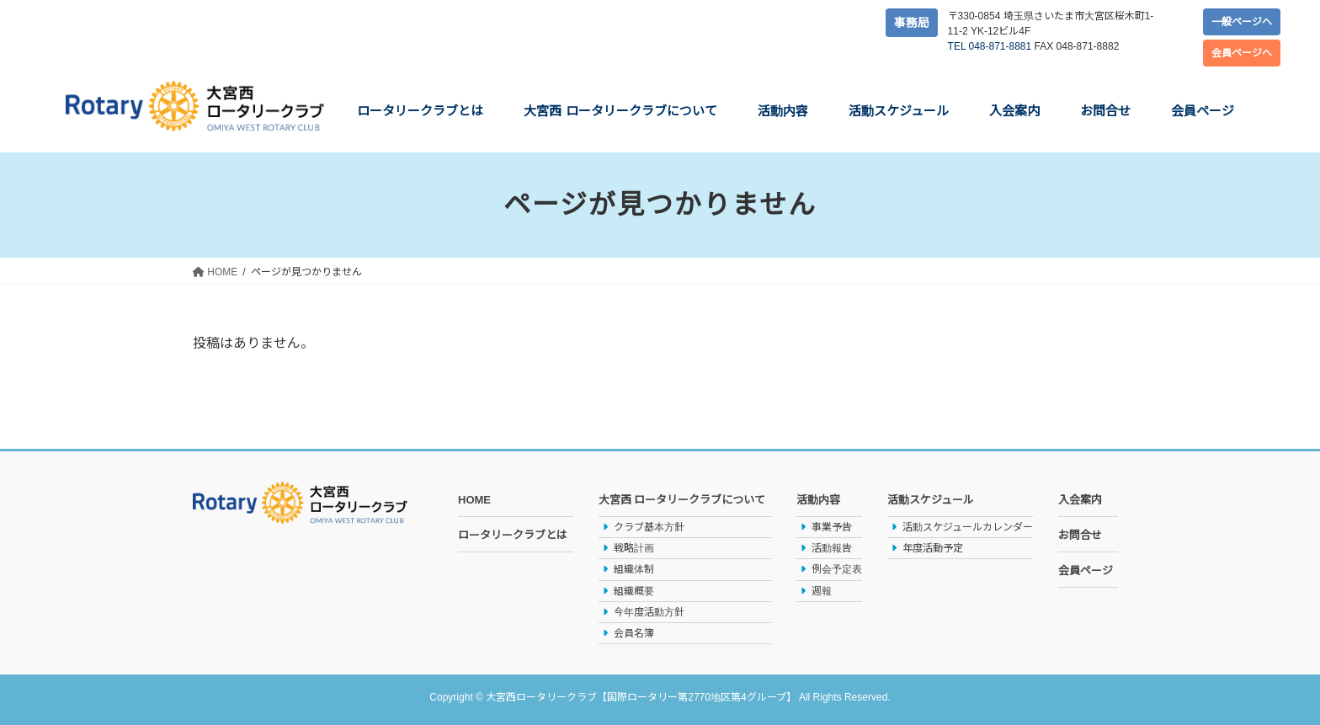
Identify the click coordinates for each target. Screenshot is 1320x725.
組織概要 (634, 591)
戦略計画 (634, 548)
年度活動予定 (932, 548)
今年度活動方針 (649, 612)
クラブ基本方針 (649, 527)
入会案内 (1080, 499)
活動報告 (832, 548)
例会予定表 (837, 569)
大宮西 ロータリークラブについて (682, 499)
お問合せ (1080, 535)
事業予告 (832, 527)
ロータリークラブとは (512, 535)
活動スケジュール (930, 499)
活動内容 (818, 499)
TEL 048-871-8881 (990, 46)
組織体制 (634, 569)
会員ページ (1085, 570)
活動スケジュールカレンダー (967, 527)
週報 (822, 591)
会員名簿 (634, 633)
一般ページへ (1241, 22)
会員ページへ (1241, 53)
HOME (474, 499)
